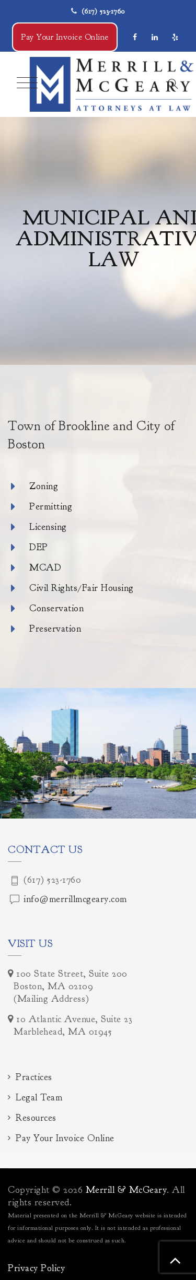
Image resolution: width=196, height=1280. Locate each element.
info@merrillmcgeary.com (75, 899)
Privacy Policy (36, 1268)
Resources (36, 1118)
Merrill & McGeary (126, 1190)
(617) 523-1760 (103, 11)
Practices (34, 1077)
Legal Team (39, 1098)
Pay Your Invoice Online (65, 37)
